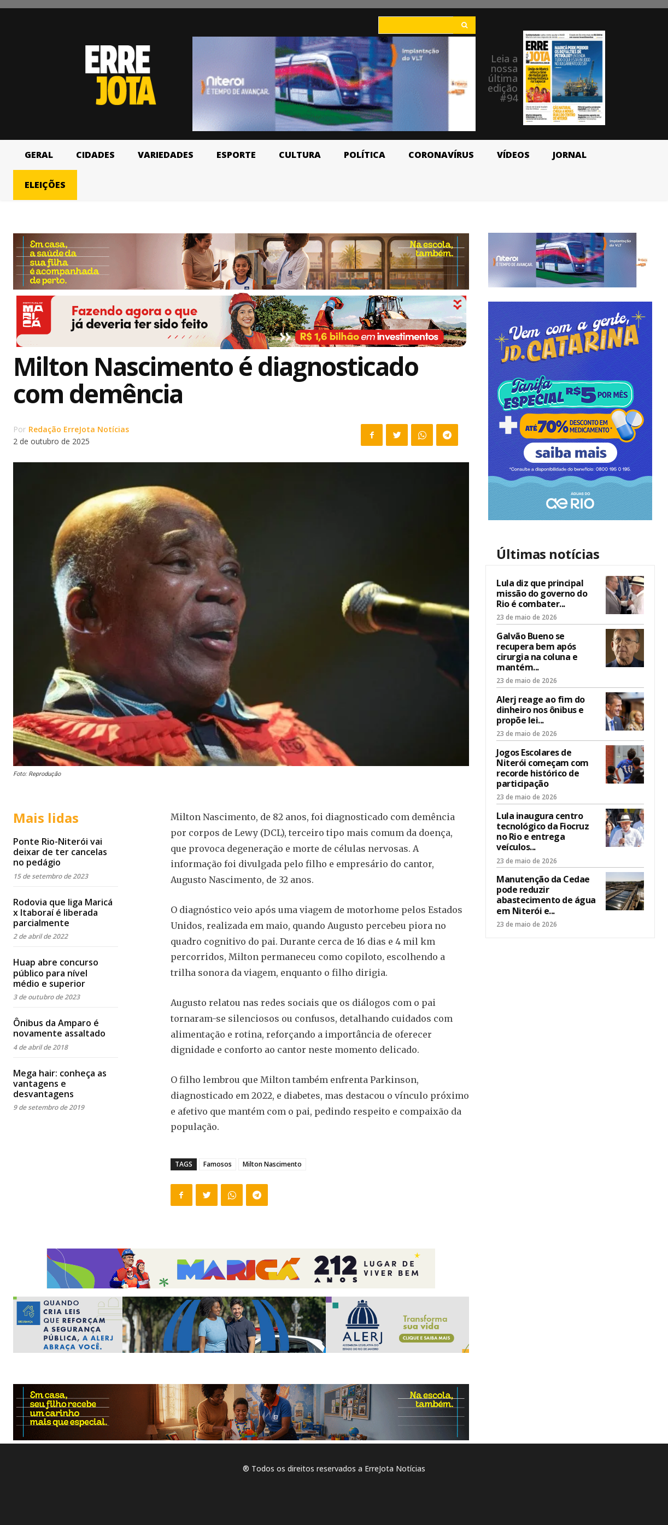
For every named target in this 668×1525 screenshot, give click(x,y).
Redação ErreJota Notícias (78, 429)
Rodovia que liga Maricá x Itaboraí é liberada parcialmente (63, 912)
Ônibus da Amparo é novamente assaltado (59, 1028)
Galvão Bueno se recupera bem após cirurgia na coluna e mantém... (536, 652)
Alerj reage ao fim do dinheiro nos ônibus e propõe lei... (540, 709)
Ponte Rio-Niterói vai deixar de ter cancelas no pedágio (60, 851)
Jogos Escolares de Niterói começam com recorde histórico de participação (542, 768)
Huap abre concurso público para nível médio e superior (55, 972)
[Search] (464, 25)
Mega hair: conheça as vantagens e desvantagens (60, 1083)
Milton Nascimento (272, 1164)
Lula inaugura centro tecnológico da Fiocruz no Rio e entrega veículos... (542, 831)
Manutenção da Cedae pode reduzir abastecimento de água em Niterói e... (546, 895)
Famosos (217, 1164)
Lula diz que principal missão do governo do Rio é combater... (541, 593)
